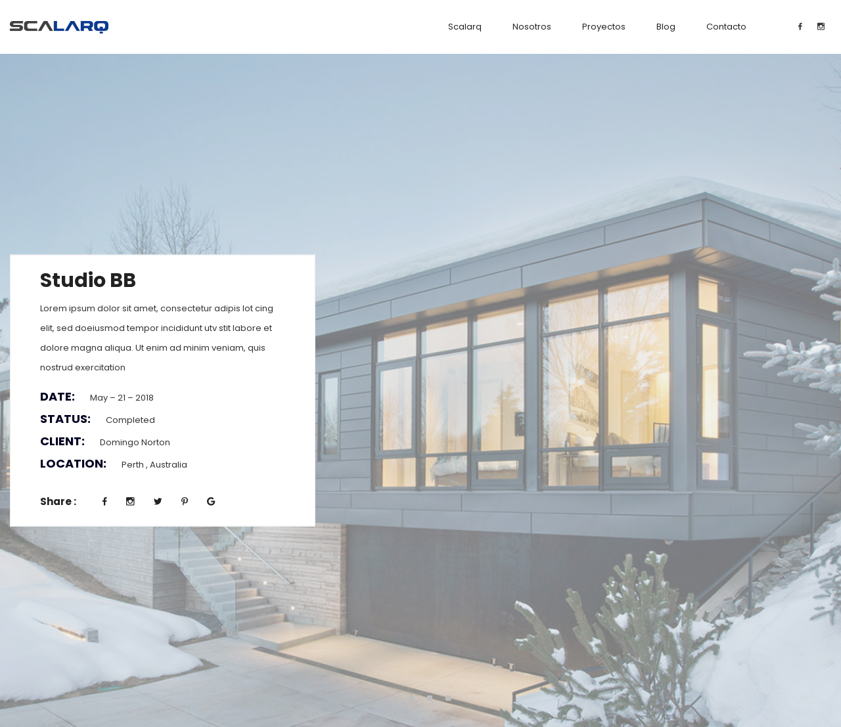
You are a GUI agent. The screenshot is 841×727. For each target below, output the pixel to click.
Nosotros (531, 26)
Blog (665, 26)
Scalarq (465, 26)
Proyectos (603, 26)
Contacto (726, 26)
